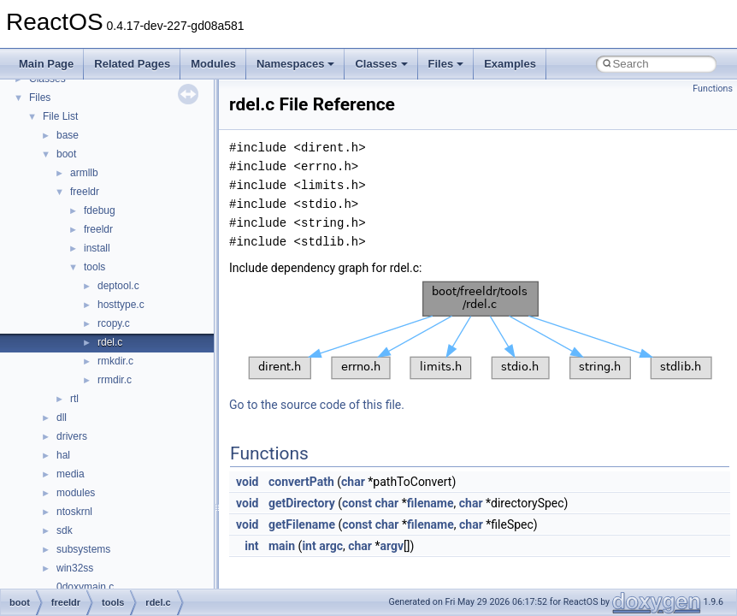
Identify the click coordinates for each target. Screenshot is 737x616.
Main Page (46, 63)
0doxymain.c (85, 587)
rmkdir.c (115, 361)
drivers (71, 436)
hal (63, 455)
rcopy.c (113, 323)
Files (446, 63)
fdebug (99, 210)
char (353, 482)
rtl (74, 399)
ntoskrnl (74, 512)
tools (94, 267)
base (67, 135)
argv (392, 546)
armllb (84, 173)
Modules (213, 63)
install (97, 248)
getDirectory (301, 503)
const (357, 503)
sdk (64, 530)
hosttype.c (120, 305)
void (247, 482)
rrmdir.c (114, 380)
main (281, 546)
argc (331, 546)
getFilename (301, 524)
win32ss (74, 568)
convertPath (301, 482)
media (70, 474)
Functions (713, 88)
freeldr (84, 192)
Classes (381, 63)
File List (60, 116)
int (251, 546)
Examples (510, 63)
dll (61, 418)
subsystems (83, 549)
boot (66, 154)
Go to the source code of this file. (316, 405)
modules (75, 493)
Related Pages (132, 63)
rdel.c (109, 342)
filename (430, 503)
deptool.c (118, 286)
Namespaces (295, 63)
